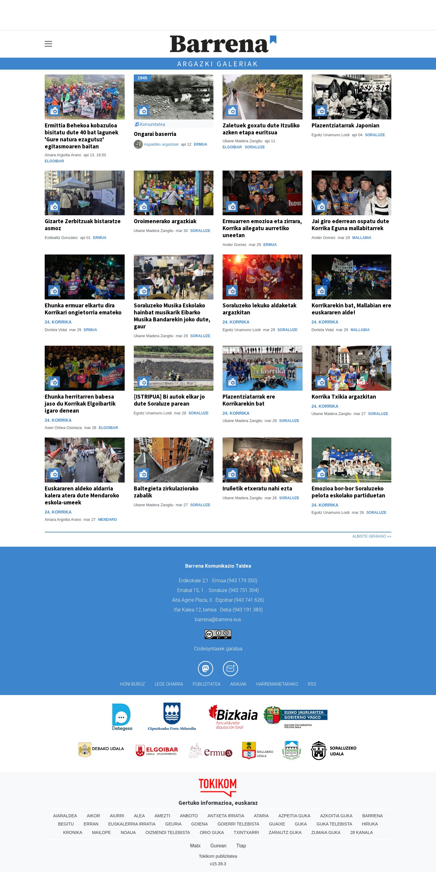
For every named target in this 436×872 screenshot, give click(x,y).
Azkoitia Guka (336, 815)
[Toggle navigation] (48, 44)
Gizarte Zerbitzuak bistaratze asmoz (83, 224)
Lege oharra (169, 684)
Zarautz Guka (285, 832)
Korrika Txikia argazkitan (344, 396)
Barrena (372, 815)
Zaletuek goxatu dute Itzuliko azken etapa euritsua (261, 129)
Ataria (261, 815)
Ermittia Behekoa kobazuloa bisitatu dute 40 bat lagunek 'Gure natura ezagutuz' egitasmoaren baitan (81, 136)
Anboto (189, 815)
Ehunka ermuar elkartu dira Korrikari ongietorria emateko (83, 309)
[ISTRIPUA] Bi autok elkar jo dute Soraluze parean (169, 400)
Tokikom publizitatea (218, 856)
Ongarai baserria (155, 133)
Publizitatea (206, 684)
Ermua (200, 144)
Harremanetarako (277, 684)
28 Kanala (361, 832)
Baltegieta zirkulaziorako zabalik (166, 492)
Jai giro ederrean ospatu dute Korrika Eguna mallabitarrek (350, 224)
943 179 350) (243, 580)
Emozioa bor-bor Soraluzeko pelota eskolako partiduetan (348, 492)
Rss (312, 684)
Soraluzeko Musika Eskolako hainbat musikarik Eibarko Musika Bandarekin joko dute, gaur (172, 316)
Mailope (101, 832)
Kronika (72, 832)
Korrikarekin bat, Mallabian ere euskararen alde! (351, 309)
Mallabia (362, 238)
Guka (301, 824)
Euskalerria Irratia (131, 824)
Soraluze (255, 147)
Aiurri (117, 815)
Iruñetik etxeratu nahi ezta (257, 488)
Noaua (128, 832)
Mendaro (107, 519)
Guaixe (277, 824)
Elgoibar (54, 161)
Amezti (162, 815)
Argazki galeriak (218, 63)
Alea (139, 815)
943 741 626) (250, 600)
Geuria (173, 824)
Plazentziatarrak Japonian (345, 125)
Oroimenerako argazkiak (165, 221)
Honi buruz (132, 684)
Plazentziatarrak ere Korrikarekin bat (249, 400)
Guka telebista (334, 824)
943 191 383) (248, 610)
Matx (195, 845)
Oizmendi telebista (168, 832)
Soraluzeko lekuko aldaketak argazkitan (259, 309)
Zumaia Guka (326, 832)
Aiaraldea (65, 815)
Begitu (66, 824)
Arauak (238, 684)
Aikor (93, 815)
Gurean (218, 845)
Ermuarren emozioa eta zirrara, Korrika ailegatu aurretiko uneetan (262, 228)
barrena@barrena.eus (218, 619)
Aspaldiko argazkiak (161, 144)
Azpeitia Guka (294, 815)
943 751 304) (244, 590)
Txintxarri (246, 832)
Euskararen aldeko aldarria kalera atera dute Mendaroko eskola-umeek (82, 495)
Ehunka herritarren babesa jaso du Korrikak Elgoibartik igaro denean (80, 403)
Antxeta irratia (226, 815)
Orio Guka (212, 832)
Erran (91, 824)
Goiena (199, 824)
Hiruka (370, 824)
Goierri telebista (238, 824)
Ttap (241, 845)
